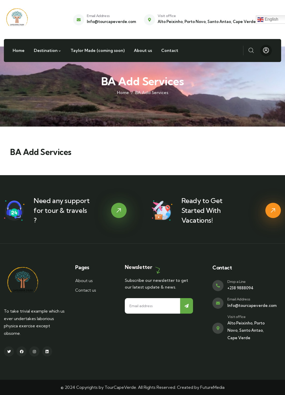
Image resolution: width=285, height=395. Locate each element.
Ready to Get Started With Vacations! (201, 210)
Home (123, 92)
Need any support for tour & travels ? (62, 210)
